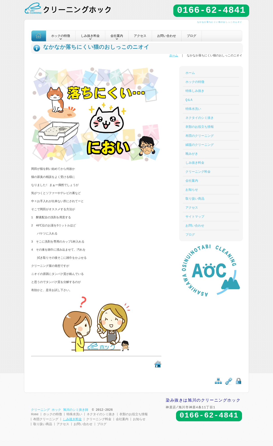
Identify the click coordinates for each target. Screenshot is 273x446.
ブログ (191, 36)
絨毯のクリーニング (199, 145)
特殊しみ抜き (194, 91)
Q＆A (188, 100)
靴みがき (191, 154)
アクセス (140, 36)
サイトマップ (194, 216)
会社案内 (191, 181)
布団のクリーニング (199, 136)
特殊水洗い (193, 109)
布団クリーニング (45, 419)
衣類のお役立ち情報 (199, 127)
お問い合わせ (166, 36)
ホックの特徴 (194, 82)
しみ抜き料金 (194, 163)
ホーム (173, 56)
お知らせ (191, 190)
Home (35, 414)
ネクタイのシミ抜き (199, 118)
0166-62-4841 (211, 10)
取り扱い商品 (194, 199)
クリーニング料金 (198, 172)
